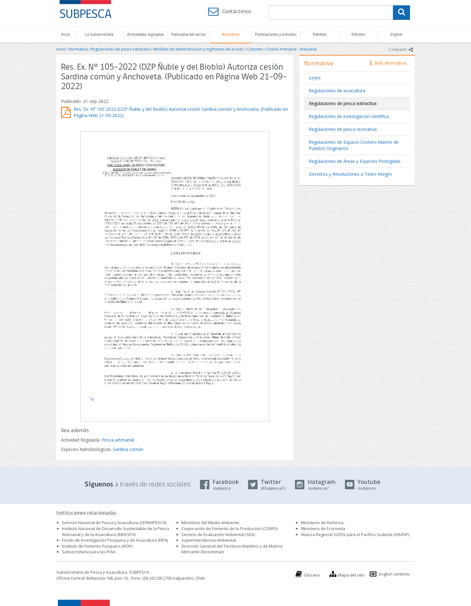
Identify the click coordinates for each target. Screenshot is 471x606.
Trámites (320, 35)
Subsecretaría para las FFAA (88, 552)
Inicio (65, 35)
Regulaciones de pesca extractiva (120, 49)
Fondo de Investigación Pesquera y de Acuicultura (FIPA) (115, 540)
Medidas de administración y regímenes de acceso (198, 49)
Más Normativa (388, 63)
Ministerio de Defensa (322, 522)
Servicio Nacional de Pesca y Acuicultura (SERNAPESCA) (114, 522)
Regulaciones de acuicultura (337, 91)
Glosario (312, 575)
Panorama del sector (188, 35)
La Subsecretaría (99, 35)
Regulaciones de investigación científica (349, 116)
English (396, 35)
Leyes (315, 78)
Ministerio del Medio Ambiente (210, 522)
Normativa (230, 35)
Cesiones (255, 49)
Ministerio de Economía (323, 528)
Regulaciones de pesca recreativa (343, 129)
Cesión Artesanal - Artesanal (291, 49)
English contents (394, 574)
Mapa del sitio (351, 575)
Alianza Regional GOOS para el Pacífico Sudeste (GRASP (354, 534)
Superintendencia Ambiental (208, 540)
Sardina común (128, 449)
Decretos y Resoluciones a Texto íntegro (350, 174)
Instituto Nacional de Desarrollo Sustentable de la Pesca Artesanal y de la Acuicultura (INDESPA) (115, 531)
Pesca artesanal (118, 440)
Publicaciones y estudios (275, 35)
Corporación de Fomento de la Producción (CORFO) (229, 528)
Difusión (358, 35)
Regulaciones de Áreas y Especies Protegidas (355, 161)
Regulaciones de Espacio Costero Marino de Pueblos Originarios (354, 145)
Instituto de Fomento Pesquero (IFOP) (97, 546)
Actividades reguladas (145, 35)
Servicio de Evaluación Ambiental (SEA (217, 534)
